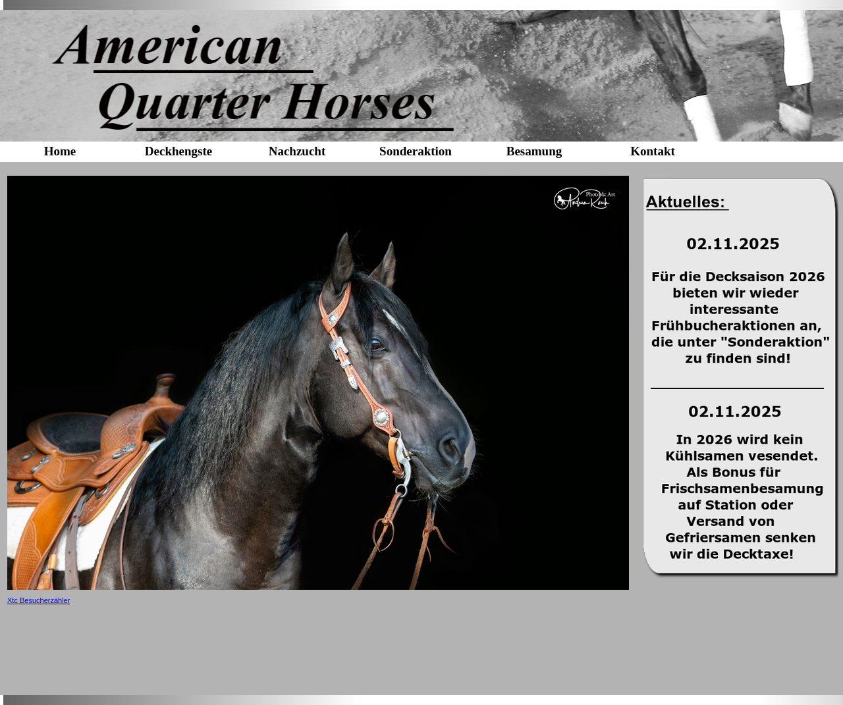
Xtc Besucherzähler (38, 600)
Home (60, 151)
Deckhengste (178, 151)
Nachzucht (297, 151)
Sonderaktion (415, 151)
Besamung (534, 151)
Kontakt (652, 151)
